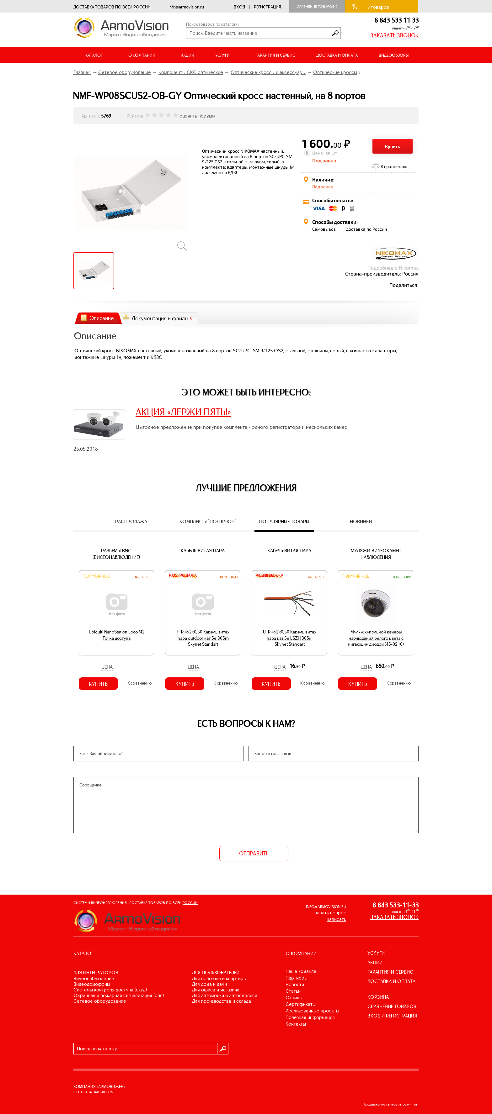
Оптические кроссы (335, 72)
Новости (295, 984)
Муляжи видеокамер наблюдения (376, 554)
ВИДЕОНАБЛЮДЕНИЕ (93, 978)
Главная (82, 72)
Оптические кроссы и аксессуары (268, 72)
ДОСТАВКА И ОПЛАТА (337, 55)
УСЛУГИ (376, 953)
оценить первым (197, 116)
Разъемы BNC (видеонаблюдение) (116, 554)
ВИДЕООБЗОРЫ (394, 55)
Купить (392, 146)
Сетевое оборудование (124, 72)
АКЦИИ (187, 55)
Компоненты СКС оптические (190, 72)
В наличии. (402, 576)
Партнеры (297, 978)
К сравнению (394, 166)
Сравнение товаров (317, 6)
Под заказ (143, 576)
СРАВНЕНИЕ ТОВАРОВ (391, 1006)
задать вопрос (330, 913)
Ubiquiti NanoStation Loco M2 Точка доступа (117, 635)
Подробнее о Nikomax (393, 268)
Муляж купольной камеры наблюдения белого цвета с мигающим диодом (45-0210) (376, 638)
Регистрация (267, 7)
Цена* (318, 152)
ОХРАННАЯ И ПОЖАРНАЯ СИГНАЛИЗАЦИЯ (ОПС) (118, 995)
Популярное (96, 576)
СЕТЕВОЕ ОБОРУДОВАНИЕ (99, 1001)
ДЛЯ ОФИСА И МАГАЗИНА (215, 990)
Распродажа (183, 575)
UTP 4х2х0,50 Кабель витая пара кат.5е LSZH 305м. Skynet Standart (289, 638)
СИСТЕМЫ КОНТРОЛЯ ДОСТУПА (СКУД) (110, 990)
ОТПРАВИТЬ (254, 853)
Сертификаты (301, 1004)
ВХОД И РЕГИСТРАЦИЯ (392, 1016)
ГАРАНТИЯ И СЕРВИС (275, 55)
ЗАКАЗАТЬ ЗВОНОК (394, 35)
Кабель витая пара (203, 551)
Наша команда (301, 971)
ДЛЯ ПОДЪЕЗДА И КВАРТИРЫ (219, 978)
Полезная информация (310, 1017)
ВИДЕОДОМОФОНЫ (91, 984)
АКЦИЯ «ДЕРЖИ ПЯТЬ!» (183, 412)
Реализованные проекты (312, 1011)
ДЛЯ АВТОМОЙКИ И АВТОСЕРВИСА (224, 995)
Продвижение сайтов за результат (391, 1104)
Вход (239, 7)
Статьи (293, 991)
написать (336, 919)
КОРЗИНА (378, 997)
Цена (107, 667)
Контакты (296, 1024)
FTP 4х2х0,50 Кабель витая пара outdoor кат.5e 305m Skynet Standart (203, 638)
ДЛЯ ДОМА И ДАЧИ (209, 984)
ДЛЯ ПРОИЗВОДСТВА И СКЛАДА (221, 1001)
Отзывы (294, 998)
